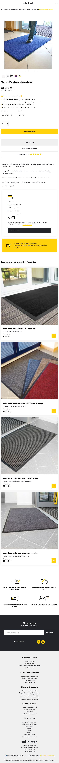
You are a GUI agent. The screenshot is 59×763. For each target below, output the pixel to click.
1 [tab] (19, 71)
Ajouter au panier (29, 131)
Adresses (29, 732)
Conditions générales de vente (29, 676)
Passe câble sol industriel (29, 707)
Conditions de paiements (29, 678)
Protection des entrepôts (29, 714)
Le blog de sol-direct (29, 682)
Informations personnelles (29, 724)
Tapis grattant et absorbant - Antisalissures (21, 478)
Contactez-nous (29, 668)
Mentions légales (29, 663)
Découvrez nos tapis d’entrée (18, 262)
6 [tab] (35, 71)
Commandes (29, 728)
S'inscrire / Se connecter (29, 722)
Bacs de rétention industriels (29, 695)
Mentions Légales (49, 760)
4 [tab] (28, 71)
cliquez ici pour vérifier (47, 755)
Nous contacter (14, 230)
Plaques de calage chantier (29, 690)
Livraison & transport (29, 680)
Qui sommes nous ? (29, 661)
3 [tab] (25, 71)
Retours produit (29, 726)
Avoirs (29, 730)
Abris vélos (29, 711)
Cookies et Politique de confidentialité (29, 665)
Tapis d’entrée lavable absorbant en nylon (20, 553)
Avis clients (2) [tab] (29, 154)
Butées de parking (29, 709)
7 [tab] (38, 71)
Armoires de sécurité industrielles (29, 697)
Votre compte (29, 718)
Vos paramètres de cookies (29, 736)
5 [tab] (32, 71)
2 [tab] (22, 71)
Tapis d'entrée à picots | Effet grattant (19, 328)
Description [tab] (29, 142)
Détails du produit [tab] (29, 148)
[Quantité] (5, 124)
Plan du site (39, 760)
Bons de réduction (29, 734)
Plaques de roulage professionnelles (29, 693)
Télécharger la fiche (9, 186)
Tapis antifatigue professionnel (29, 699)
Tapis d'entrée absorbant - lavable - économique (23, 403)
